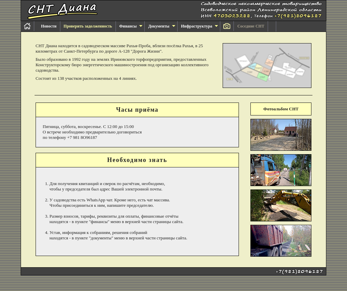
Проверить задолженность (88, 26)
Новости (49, 26)
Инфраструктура (199, 26)
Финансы (131, 26)
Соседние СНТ (250, 26)
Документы (161, 26)
